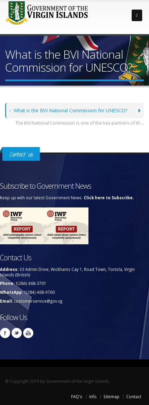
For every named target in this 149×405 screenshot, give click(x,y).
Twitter (17, 333)
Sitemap (111, 396)
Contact (133, 396)
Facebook (5, 333)
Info (93, 396)
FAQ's (76, 396)
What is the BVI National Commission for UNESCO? (69, 110)
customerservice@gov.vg (38, 301)
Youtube (28, 333)
